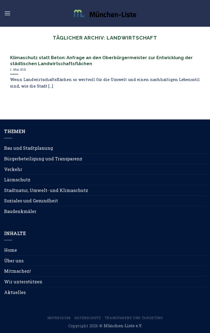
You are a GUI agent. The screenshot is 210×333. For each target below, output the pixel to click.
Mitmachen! (17, 271)
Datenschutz (87, 318)
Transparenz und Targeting (134, 318)
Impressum (59, 318)
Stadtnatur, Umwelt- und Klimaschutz (46, 190)
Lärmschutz (17, 179)
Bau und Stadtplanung (28, 148)
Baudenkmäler (20, 211)
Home (10, 250)
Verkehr (13, 169)
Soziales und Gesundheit (31, 200)
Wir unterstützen (23, 281)
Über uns (14, 260)
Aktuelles (15, 292)
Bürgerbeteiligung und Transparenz (43, 158)
